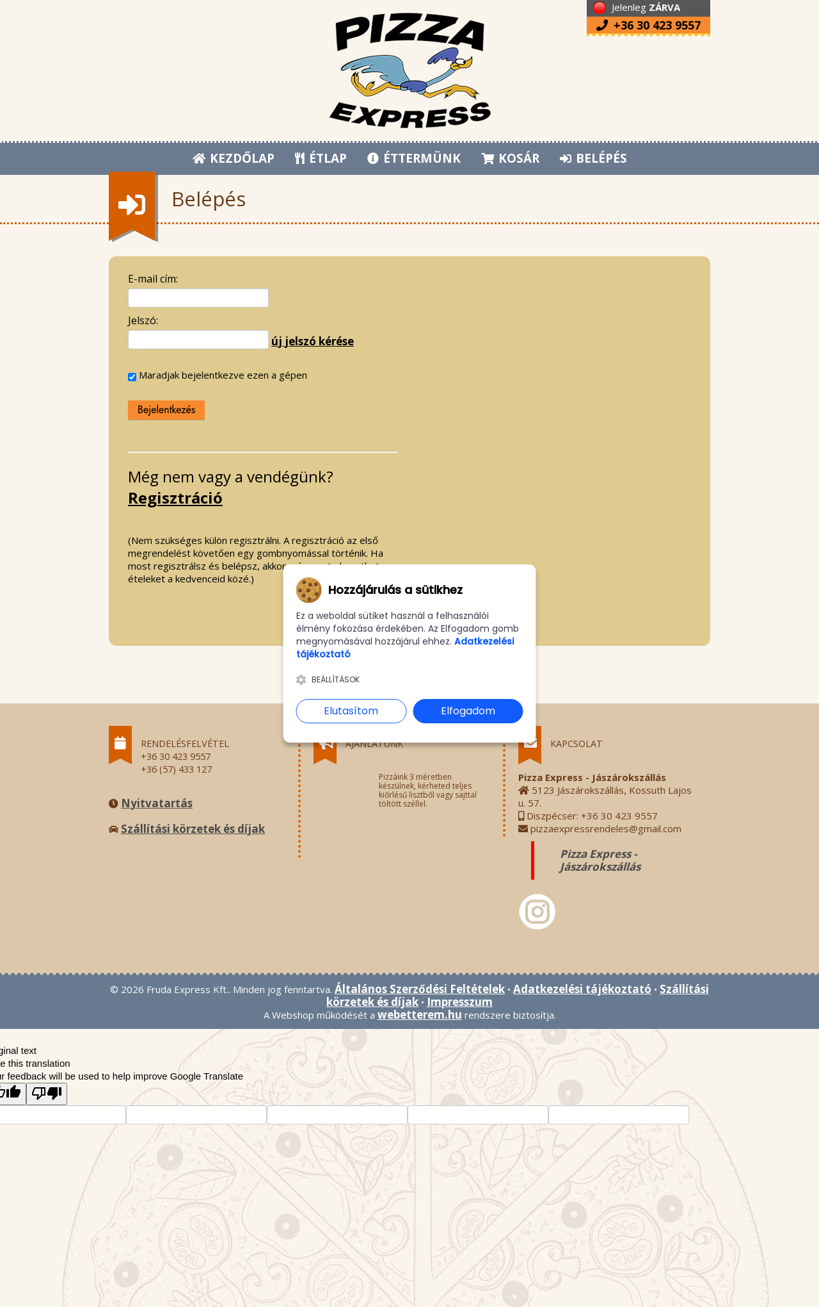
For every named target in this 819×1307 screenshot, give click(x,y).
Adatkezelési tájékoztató (582, 989)
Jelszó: (143, 320)
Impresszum (460, 1001)
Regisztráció (175, 497)
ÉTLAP (321, 158)
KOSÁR (510, 158)
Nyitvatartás (157, 803)
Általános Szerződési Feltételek (420, 989)
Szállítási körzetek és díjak (193, 828)
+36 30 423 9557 (648, 25)
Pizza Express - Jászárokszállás (600, 860)
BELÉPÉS (593, 158)
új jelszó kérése (312, 341)
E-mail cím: (153, 278)
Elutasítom (351, 710)
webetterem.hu (420, 1014)
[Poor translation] (46, 1094)
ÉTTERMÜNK (414, 158)
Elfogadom (468, 710)
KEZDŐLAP (233, 158)
